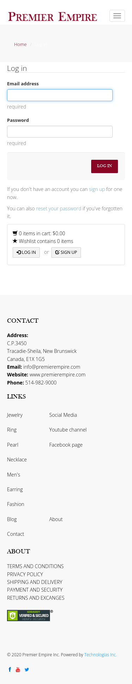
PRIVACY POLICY (25, 574)
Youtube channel (68, 429)
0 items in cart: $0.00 (39, 233)
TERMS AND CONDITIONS (35, 566)
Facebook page (66, 444)
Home (20, 44)
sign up (97, 189)
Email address (23, 83)
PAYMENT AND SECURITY (35, 589)
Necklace (17, 459)
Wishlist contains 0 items (43, 241)
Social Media (63, 415)
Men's (13, 474)
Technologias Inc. (100, 655)
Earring (15, 489)
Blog (12, 519)
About (56, 519)
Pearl (12, 444)
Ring (12, 429)
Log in (26, 252)
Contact (15, 534)
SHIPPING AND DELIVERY (34, 582)
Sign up (66, 252)
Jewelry (15, 415)
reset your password (58, 208)
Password (18, 120)
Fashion (15, 504)
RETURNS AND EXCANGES (35, 597)
